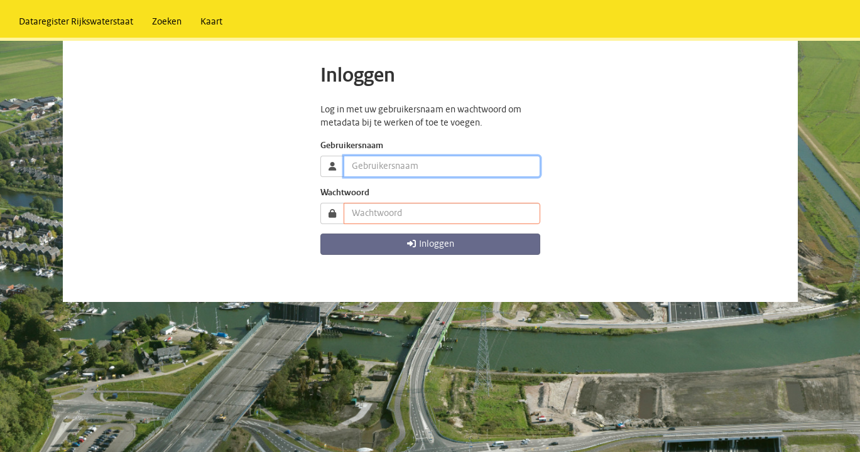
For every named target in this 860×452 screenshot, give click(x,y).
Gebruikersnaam (351, 146)
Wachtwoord (344, 193)
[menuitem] (76, 22)
